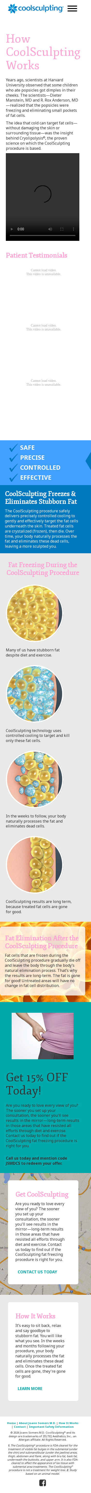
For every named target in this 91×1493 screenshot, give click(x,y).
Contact (20, 1426)
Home (11, 1423)
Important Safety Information (51, 1426)
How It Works (68, 1423)
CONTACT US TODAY (37, 1272)
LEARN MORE (30, 1388)
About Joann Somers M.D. (37, 1423)
